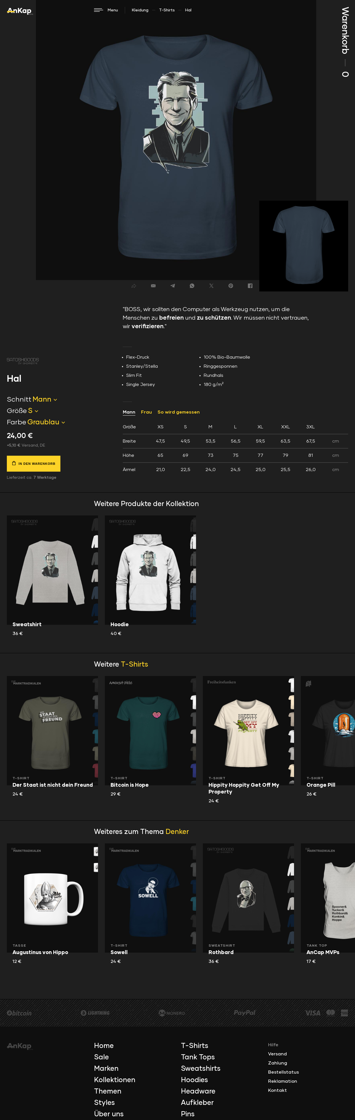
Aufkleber (197, 1103)
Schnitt (19, 399)
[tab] (235, 448)
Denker (177, 832)
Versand (277, 1054)
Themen (107, 1091)
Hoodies (194, 1080)
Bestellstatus (283, 1072)
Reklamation (282, 1081)
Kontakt (277, 1090)
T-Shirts (167, 10)
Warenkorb (344, 42)
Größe (17, 411)
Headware (198, 1091)
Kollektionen (114, 1080)
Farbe (16, 422)
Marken (106, 1068)
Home (104, 1046)
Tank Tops (198, 1057)
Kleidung (140, 10)
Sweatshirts (201, 1068)
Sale (101, 1057)
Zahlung (277, 1063)
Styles (104, 1103)
